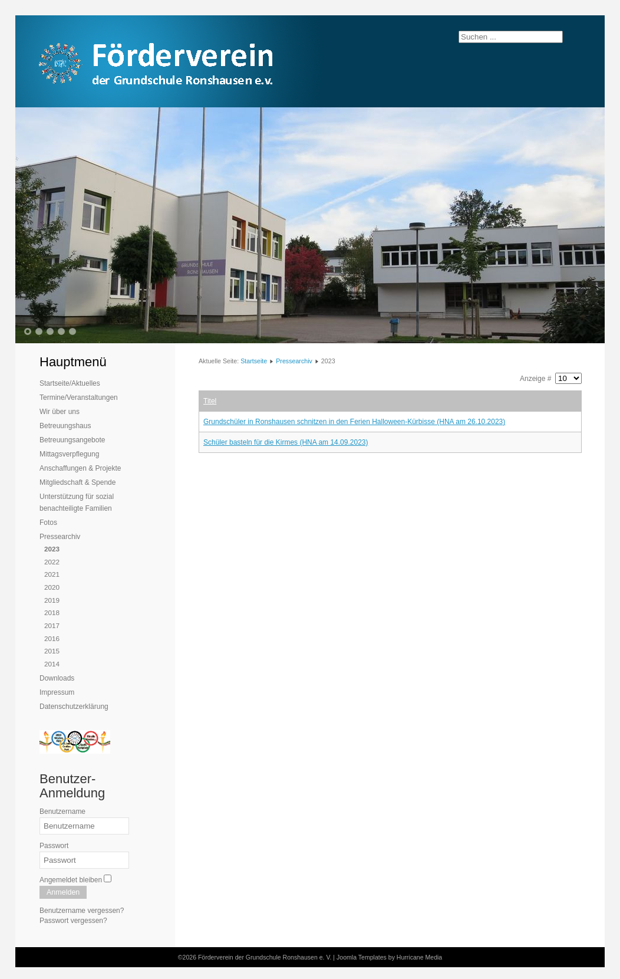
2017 (52, 625)
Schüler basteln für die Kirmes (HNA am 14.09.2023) (285, 442)
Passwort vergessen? (73, 920)
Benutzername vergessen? (81, 910)
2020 (52, 587)
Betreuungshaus (65, 426)
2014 (52, 664)
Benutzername (62, 811)
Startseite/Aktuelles (69, 383)
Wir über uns (59, 412)
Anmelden (63, 892)
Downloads (56, 678)
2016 (52, 638)
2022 (52, 562)
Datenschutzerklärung (73, 706)
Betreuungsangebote (72, 440)
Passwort (53, 846)
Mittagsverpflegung (69, 454)
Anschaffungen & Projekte (80, 468)
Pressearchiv (59, 537)
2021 (52, 574)
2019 (52, 600)
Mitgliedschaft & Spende (77, 482)
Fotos (48, 522)
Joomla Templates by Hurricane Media (389, 957)
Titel (209, 401)
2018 (52, 612)
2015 (52, 651)
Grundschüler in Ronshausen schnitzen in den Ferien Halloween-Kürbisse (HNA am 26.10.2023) (354, 422)
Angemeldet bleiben (70, 880)
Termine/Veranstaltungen (78, 397)
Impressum (56, 692)
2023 (52, 549)
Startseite (253, 360)
